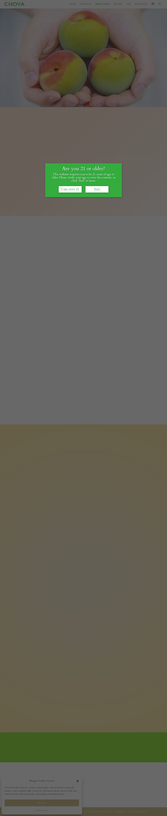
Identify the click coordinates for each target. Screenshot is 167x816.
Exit (97, 193)
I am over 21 (70, 193)
